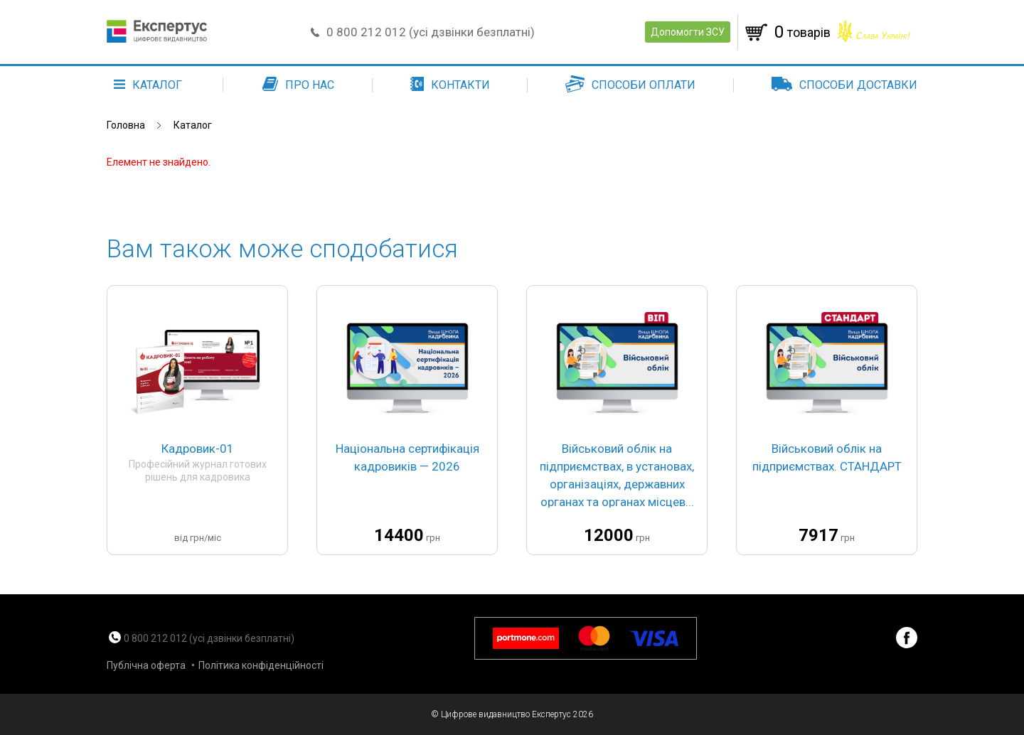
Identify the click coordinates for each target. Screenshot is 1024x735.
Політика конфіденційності (261, 665)
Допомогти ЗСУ (688, 32)
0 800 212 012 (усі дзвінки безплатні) (430, 32)
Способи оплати (630, 85)
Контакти (450, 85)
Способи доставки (844, 85)
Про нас (298, 85)
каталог (148, 85)
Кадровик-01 (197, 448)
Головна (126, 125)
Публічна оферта (146, 665)
